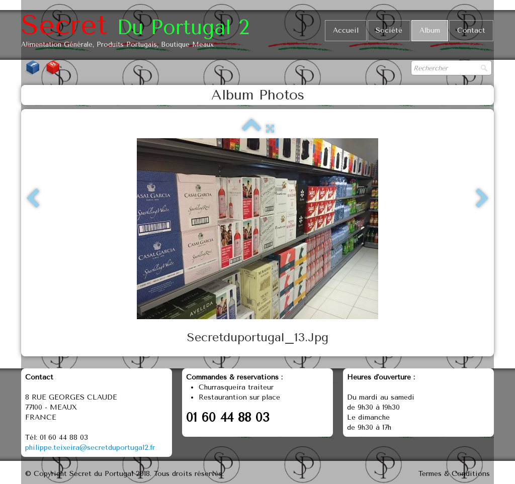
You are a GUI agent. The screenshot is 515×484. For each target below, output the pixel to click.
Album (429, 30)
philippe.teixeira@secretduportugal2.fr (90, 447)
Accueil (346, 30)
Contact (471, 30)
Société (389, 30)
